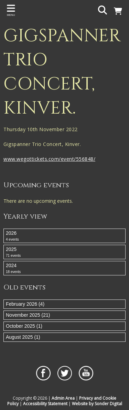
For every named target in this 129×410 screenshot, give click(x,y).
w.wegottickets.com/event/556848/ (53, 159)
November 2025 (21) (28, 315)
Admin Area (63, 398)
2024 (64, 268)
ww (7, 159)
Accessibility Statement (45, 404)
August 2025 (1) (23, 337)
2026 (64, 236)
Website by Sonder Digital (97, 404)
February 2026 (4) (25, 304)
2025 (64, 252)
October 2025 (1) (24, 326)
